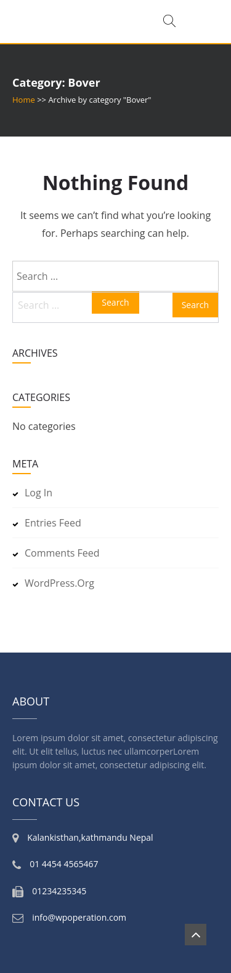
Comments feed (62, 553)
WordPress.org (59, 583)
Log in (38, 492)
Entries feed (53, 523)
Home (23, 99)
